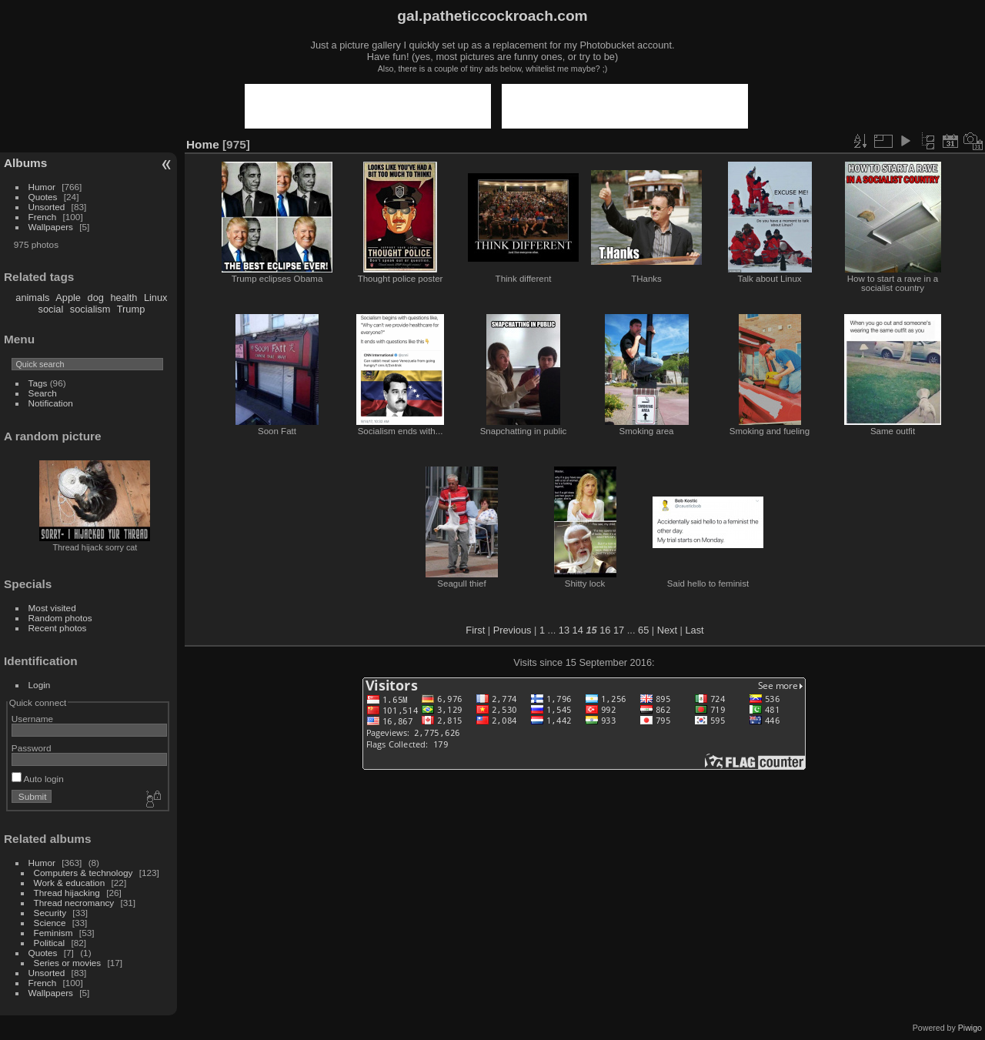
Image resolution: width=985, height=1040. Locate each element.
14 (578, 630)
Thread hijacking (67, 893)
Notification (50, 403)
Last (694, 630)
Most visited (52, 608)
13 (564, 630)
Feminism (53, 933)
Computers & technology (83, 873)
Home (202, 144)
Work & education (69, 883)
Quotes (43, 197)
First (475, 630)
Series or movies (68, 963)
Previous (512, 630)
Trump (131, 309)
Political (49, 943)
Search (42, 393)
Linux (156, 297)
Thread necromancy (74, 903)
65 (643, 630)
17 (618, 630)
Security (50, 913)
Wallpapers (50, 227)
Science (50, 923)
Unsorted (46, 207)
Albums (25, 162)
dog (96, 297)
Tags (38, 383)
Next (667, 630)
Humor (41, 187)
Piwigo (970, 1027)
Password (32, 748)
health (123, 297)
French (42, 217)
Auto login (38, 779)
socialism (90, 309)
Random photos (60, 618)
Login (39, 685)
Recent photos (57, 628)
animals (32, 297)
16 (604, 630)
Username (32, 719)
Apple (68, 297)
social (51, 309)
